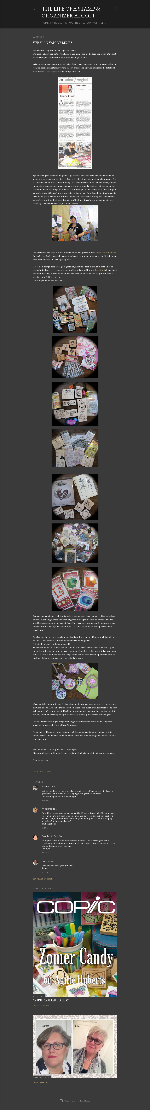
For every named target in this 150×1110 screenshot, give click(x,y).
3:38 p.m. (46, 872)
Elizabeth (46, 786)
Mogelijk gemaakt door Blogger (75, 1101)
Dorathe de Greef (50, 836)
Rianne (45, 861)
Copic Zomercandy (51, 1000)
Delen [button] (35, 771)
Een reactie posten (43, 879)
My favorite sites (74, 23)
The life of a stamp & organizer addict (71, 12)
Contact (92, 23)
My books (56, 23)
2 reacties (44, 1082)
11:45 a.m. (46, 800)
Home (45, 23)
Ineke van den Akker (106, 252)
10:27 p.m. (46, 828)
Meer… (102, 23)
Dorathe (99, 270)
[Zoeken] (115, 8)
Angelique (47, 808)
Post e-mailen (46, 771)
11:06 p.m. (46, 853)
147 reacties (44, 1006)
